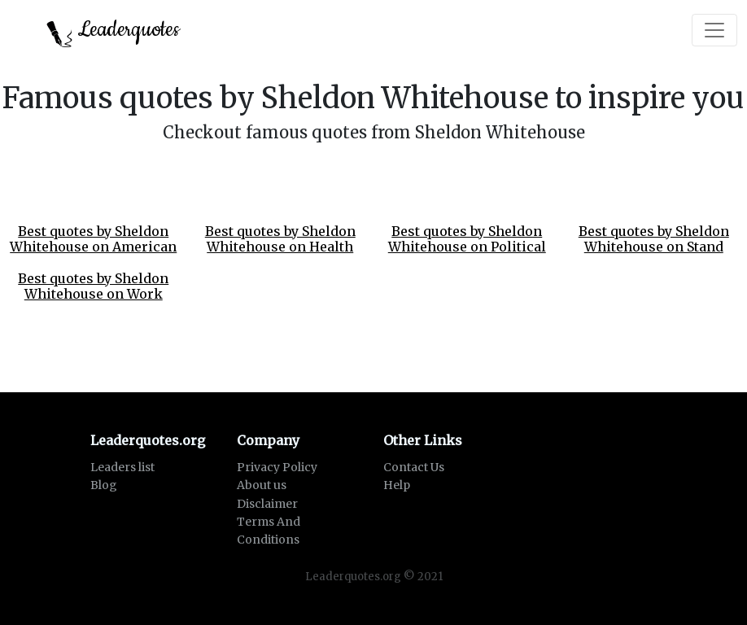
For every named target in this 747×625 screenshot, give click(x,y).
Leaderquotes (113, 31)
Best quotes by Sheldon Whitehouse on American (93, 239)
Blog (103, 485)
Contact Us (413, 467)
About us (261, 485)
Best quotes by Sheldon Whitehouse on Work (93, 286)
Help (396, 485)
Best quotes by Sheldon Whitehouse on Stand (654, 239)
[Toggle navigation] (714, 30)
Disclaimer (267, 503)
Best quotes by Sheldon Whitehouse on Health (280, 239)
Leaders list (122, 467)
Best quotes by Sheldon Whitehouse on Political (467, 239)
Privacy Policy (277, 467)
